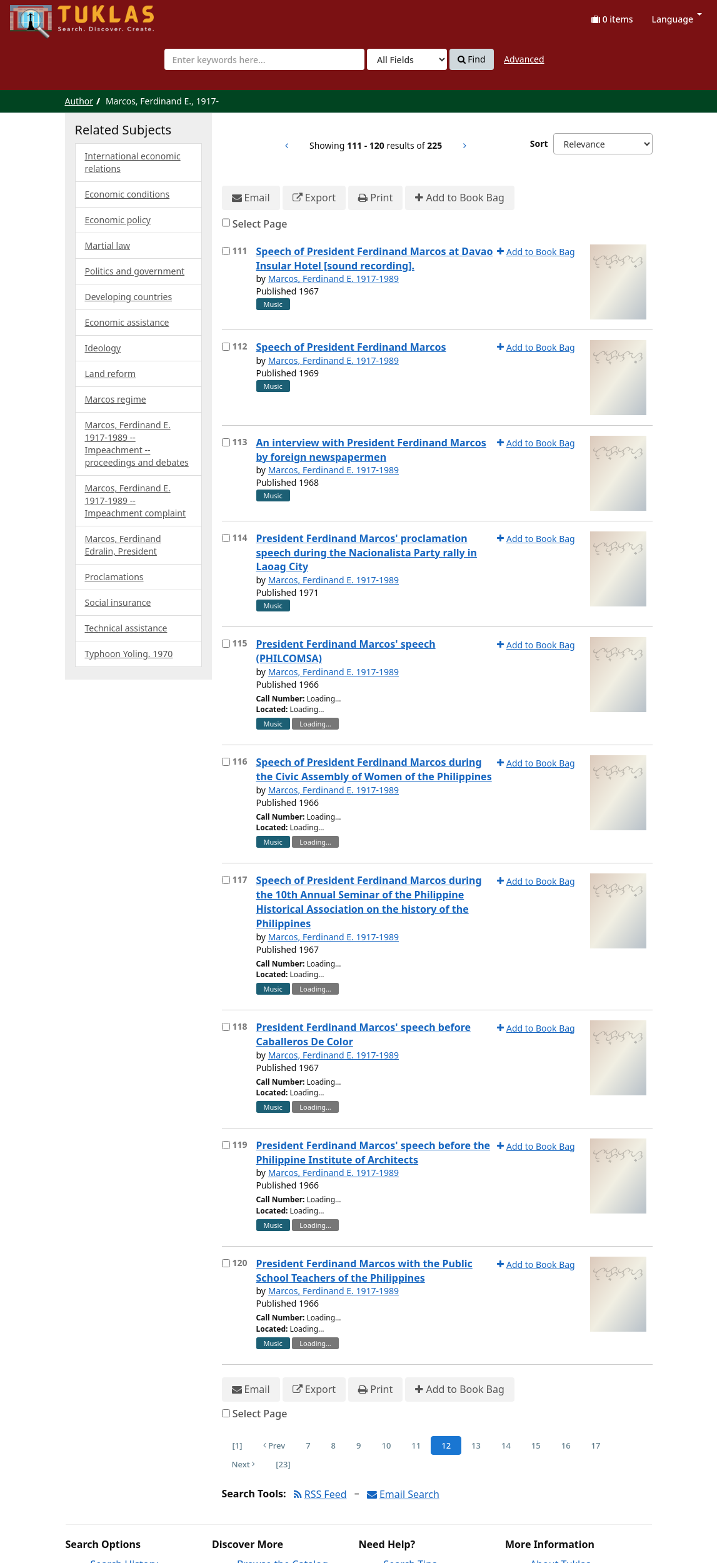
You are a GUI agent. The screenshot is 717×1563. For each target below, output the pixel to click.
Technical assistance (126, 628)
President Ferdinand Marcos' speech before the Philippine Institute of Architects (373, 1152)
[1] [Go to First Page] (238, 1445)
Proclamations (114, 577)
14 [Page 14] (506, 1445)
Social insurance (118, 602)
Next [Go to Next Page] (244, 1464)
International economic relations (133, 162)
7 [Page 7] (308, 1445)
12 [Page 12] (446, 1445)
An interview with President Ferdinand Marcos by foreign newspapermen (371, 450)
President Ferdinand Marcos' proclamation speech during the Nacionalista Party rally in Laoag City (366, 552)
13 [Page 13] (476, 1445)
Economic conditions (127, 194)
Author (79, 101)
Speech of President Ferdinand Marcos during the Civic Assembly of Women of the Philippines (374, 769)
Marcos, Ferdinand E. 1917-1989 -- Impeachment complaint (135, 500)
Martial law (108, 245)
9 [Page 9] (358, 1445)
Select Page (260, 224)
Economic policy (118, 220)
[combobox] (264, 59)
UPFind (40, 16)
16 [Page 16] (566, 1445)
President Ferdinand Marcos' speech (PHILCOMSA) (346, 651)
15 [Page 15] (536, 1445)
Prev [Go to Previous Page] (274, 1445)
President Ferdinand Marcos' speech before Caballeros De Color (363, 1034)
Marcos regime (115, 399)
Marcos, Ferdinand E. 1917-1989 (333, 278)
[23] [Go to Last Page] (283, 1464)
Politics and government (135, 271)
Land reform (110, 373)
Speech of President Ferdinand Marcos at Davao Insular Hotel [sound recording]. (374, 258)
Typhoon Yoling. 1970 (129, 654)
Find (472, 59)
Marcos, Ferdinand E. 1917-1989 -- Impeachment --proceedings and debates (137, 443)
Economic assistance (127, 322)
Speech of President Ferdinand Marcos (351, 347)
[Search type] (407, 59)
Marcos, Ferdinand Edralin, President (123, 545)
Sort (539, 143)
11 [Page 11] (416, 1445)
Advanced (524, 59)
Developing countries (129, 297)
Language (677, 19)
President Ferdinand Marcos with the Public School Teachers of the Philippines (364, 1271)
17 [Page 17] (596, 1445)
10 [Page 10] (386, 1445)
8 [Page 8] (333, 1445)
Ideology (103, 348)
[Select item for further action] (226, 251)
